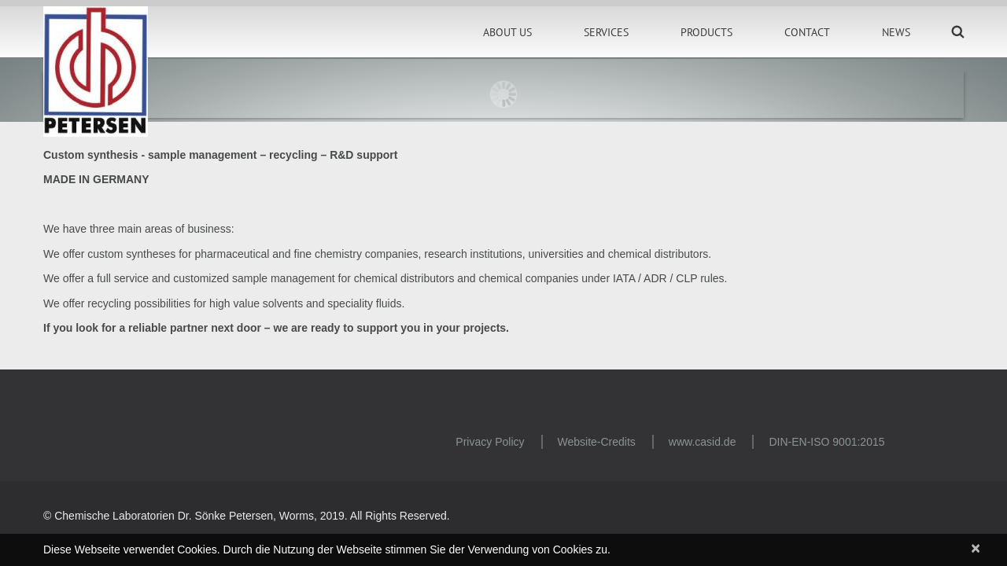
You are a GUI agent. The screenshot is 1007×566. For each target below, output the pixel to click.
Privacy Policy (490, 442)
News (896, 32)
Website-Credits (597, 442)
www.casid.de (702, 442)
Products (706, 32)
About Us (507, 32)
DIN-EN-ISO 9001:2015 (826, 442)
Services (606, 32)
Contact (807, 32)
